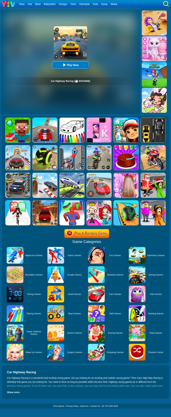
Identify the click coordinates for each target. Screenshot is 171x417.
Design (63, 4)
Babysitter (50, 4)
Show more (13, 392)
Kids (95, 4)
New (22, 4)
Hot (30, 4)
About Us (84, 406)
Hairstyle (84, 4)
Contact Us (95, 406)
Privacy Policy (72, 406)
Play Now (70, 65)
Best (38, 4)
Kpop (104, 4)
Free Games (58, 406)
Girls (73, 4)
